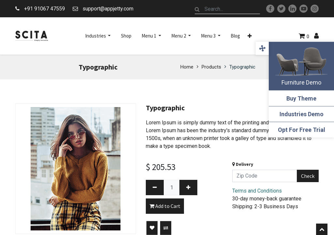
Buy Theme (301, 98)
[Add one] (188, 187)
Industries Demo (302, 114)
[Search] (197, 9)
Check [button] (307, 176)
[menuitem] (126, 36)
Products (211, 67)
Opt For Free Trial (301, 129)
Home (186, 67)
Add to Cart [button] (164, 206)
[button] (249, 35)
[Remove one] (155, 187)
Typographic (242, 67)
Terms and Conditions (257, 191)
